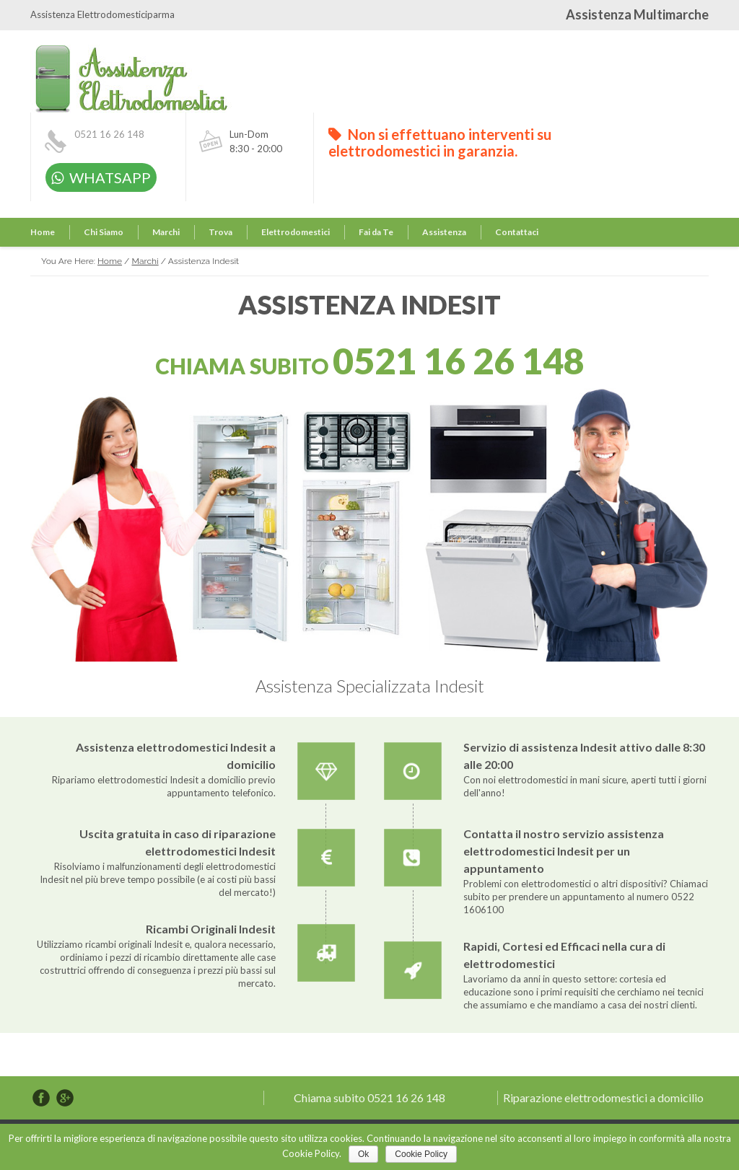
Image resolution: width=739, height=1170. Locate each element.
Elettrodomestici (295, 231)
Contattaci (516, 231)
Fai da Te (376, 231)
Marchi (166, 231)
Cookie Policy (421, 1154)
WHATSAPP (101, 177)
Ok (363, 1154)
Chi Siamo (103, 231)
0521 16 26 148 (109, 134)
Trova (220, 231)
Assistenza (444, 231)
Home (42, 231)
